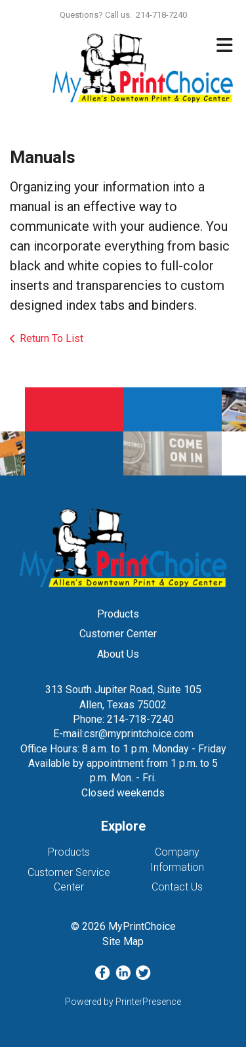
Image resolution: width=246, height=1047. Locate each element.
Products (118, 614)
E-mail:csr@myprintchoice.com (123, 733)
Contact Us (177, 887)
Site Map (123, 941)
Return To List (51, 338)
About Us (118, 654)
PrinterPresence (148, 1001)
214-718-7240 (140, 719)
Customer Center (118, 633)
